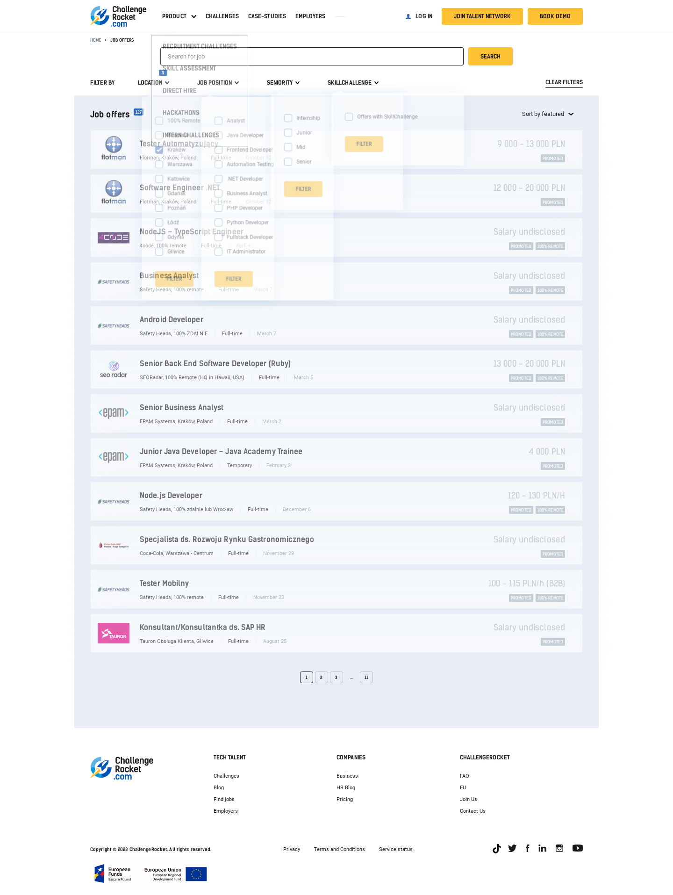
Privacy (291, 849)
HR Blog (345, 788)
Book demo (555, 16)
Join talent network (482, 16)
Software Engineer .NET (180, 187)
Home (95, 40)
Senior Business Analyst (181, 407)
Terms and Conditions (339, 849)
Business (347, 776)
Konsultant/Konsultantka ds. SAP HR (202, 627)
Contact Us (473, 811)
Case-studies (267, 16)
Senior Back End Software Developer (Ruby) (215, 363)
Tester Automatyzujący (179, 143)
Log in (423, 16)
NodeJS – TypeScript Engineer (191, 231)
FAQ (464, 776)
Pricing (344, 799)
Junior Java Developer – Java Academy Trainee (221, 451)
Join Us (468, 799)
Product (174, 16)
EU (463, 788)
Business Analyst (169, 275)
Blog (219, 788)
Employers (310, 16)
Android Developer (171, 319)
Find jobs (224, 799)
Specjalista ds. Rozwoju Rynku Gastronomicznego (227, 539)
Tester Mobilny (164, 583)
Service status (396, 849)
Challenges (222, 16)
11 (366, 677)
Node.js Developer (171, 495)
